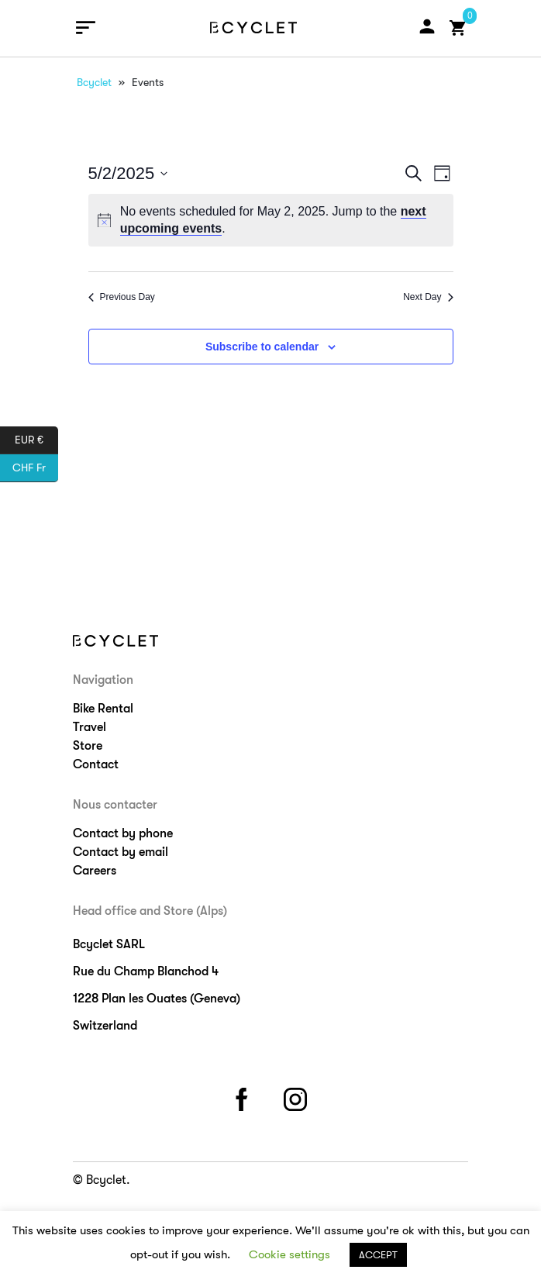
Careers (94, 871)
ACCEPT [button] (378, 1255)
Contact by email (120, 852)
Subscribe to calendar (262, 346)
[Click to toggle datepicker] (128, 173)
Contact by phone (123, 833)
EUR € (36, 440)
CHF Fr (35, 468)
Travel (89, 727)
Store (87, 746)
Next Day (428, 297)
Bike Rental (103, 709)
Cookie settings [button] (289, 1254)
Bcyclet (94, 82)
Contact (96, 764)
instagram (297, 1096)
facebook (244, 1096)
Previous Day (121, 297)
